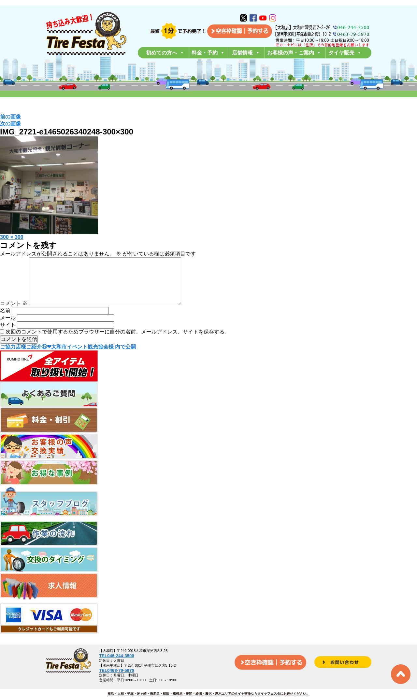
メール (8, 328)
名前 (5, 321)
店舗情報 (246, 52)
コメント (13, 314)
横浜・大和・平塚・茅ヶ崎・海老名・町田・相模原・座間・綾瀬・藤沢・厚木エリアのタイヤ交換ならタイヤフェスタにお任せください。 (208, 693)
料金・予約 (208, 52)
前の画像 (10, 116)
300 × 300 (11, 237)
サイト (8, 335)
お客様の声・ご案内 (294, 52)
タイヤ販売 (345, 52)
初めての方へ (165, 52)
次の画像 (10, 123)
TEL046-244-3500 (116, 655)
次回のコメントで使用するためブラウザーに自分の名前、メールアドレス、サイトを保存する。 (118, 342)
